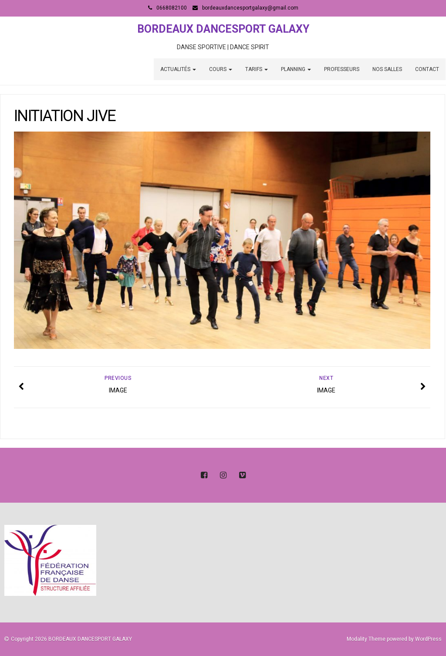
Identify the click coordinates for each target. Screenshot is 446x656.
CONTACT (427, 69)
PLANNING (296, 69)
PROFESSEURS (341, 69)
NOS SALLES (387, 69)
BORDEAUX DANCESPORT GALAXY (223, 29)
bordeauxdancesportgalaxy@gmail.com (250, 8)
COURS (220, 69)
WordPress (428, 639)
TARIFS (256, 69)
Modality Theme (366, 639)
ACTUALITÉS (178, 69)
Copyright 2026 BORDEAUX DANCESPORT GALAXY (71, 639)
